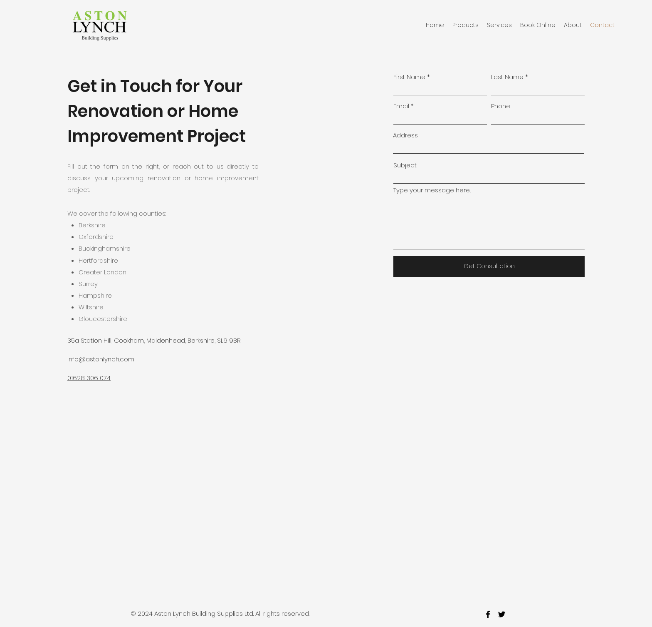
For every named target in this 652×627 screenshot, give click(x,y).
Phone (500, 106)
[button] (465, 25)
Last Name (507, 77)
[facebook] (488, 614)
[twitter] (501, 614)
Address (405, 135)
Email (401, 106)
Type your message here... (432, 190)
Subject (405, 165)
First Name (409, 77)
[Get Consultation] (489, 266)
